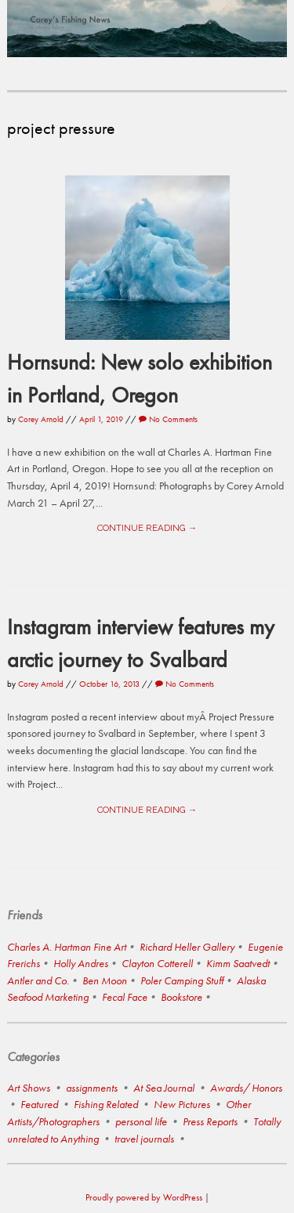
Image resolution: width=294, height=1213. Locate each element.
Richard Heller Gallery (187, 947)
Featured (39, 1104)
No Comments (168, 418)
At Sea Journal (163, 1088)
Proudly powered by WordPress (143, 1197)
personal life (141, 1121)
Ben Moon (104, 980)
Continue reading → (147, 527)
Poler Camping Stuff (181, 980)
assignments (92, 1088)
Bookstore (181, 997)
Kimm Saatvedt (238, 963)
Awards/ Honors (246, 1088)
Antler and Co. (38, 980)
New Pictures (182, 1104)
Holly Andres (80, 963)
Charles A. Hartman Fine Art (66, 947)
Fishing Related (106, 1104)
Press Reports (210, 1121)
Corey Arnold (41, 418)
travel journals (144, 1139)
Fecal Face (124, 997)
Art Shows (28, 1088)
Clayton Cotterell (157, 963)
